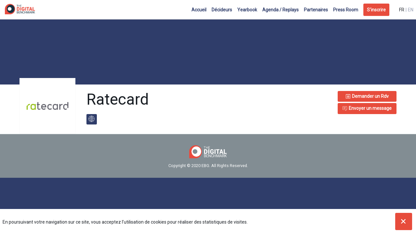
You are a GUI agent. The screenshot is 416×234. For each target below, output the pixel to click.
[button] (376, 10)
